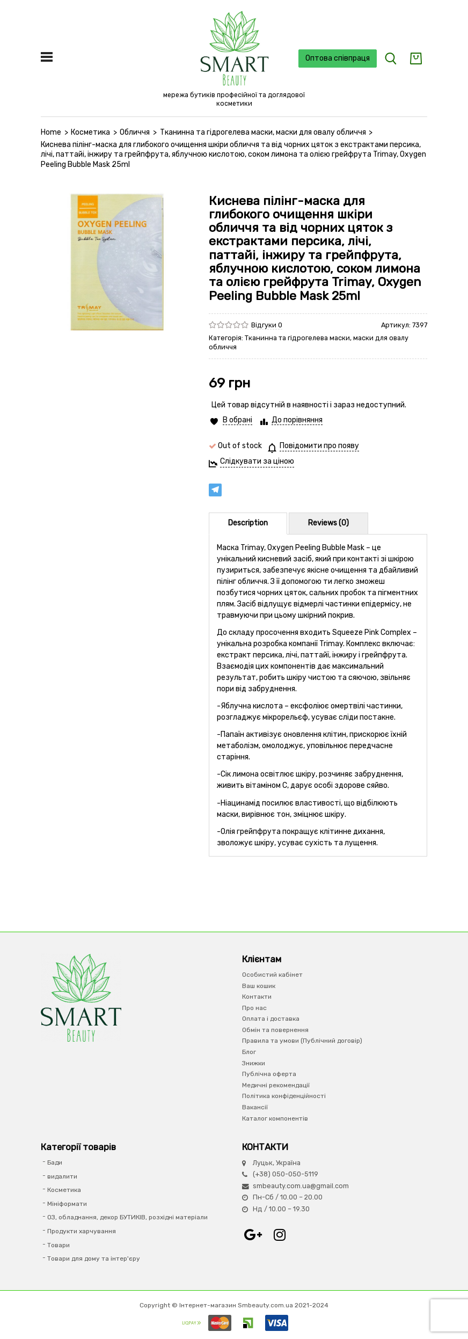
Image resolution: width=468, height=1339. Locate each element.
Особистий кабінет (272, 974)
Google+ (253, 1235)
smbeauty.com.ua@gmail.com (301, 1186)
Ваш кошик (258, 986)
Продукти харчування (81, 1231)
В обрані (237, 420)
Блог (249, 1052)
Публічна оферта (269, 1074)
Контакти (257, 996)
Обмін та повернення (275, 1030)
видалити (62, 1176)
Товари (58, 1245)
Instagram (279, 1235)
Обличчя (135, 132)
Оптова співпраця (337, 58)
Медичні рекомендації (276, 1085)
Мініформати (67, 1204)
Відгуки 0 (266, 325)
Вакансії (255, 1107)
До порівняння (297, 420)
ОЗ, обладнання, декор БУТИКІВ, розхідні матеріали (127, 1217)
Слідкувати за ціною (257, 461)
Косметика (90, 132)
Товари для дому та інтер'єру (93, 1258)
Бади (54, 1162)
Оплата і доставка (270, 1018)
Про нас (254, 1008)
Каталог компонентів (275, 1118)
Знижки (253, 1063)
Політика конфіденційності (284, 1096)
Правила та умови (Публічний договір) (302, 1040)
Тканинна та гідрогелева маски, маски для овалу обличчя (263, 132)
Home (51, 132)
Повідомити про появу (319, 445)
